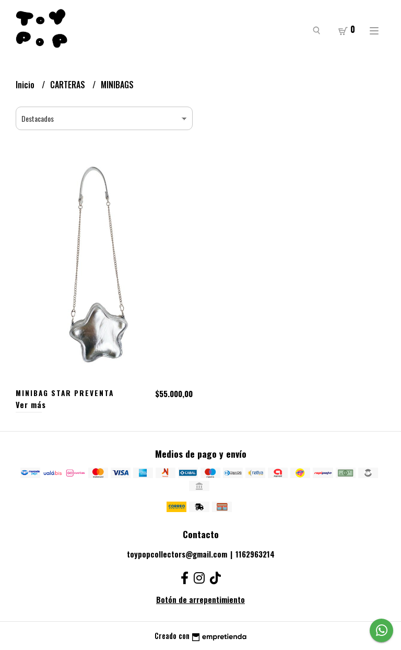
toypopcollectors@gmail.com (177, 554)
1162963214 (255, 554)
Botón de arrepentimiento (200, 599)
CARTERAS (68, 84)
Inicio (26, 84)
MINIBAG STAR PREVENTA (65, 393)
